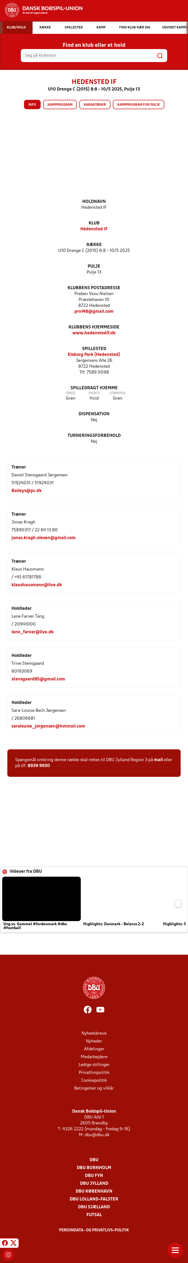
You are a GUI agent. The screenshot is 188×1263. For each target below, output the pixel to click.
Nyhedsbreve (94, 1033)
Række (94, 245)
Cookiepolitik (94, 1081)
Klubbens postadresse (94, 288)
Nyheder (94, 1041)
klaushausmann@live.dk (37, 585)
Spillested (94, 349)
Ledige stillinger (94, 1065)
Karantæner (95, 104)
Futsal (94, 1215)
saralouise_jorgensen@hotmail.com (48, 726)
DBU (94, 1160)
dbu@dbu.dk (97, 1135)
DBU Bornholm (94, 1168)
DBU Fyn (94, 1176)
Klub (94, 223)
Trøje (70, 393)
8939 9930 (39, 766)
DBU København (94, 1191)
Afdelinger (94, 1049)
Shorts (94, 393)
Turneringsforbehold (94, 436)
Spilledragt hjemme (94, 388)
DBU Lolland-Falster (94, 1199)
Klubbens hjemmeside (94, 327)
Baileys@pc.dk (27, 491)
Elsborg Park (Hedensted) (94, 355)
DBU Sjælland (94, 1207)
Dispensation (94, 414)
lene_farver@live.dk (33, 632)
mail (158, 760)
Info (32, 104)
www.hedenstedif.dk (94, 333)
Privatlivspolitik (94, 1073)
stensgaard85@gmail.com (38, 679)
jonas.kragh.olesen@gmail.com (44, 538)
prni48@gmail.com (94, 312)
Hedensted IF (94, 229)
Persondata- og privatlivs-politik (94, 1230)
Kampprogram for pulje (138, 104)
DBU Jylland (94, 1184)
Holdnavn (94, 202)
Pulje (94, 266)
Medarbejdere (94, 1057)
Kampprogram (59, 104)
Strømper (117, 393)
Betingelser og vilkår (94, 1088)
